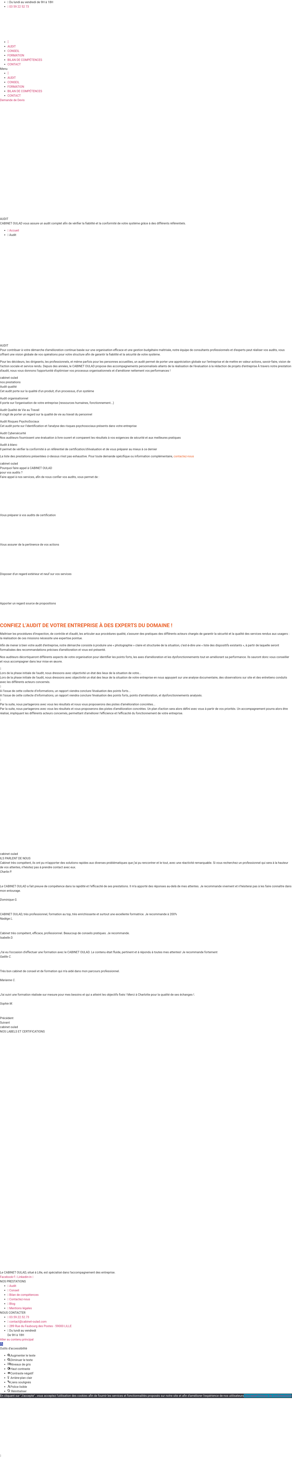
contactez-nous (184, 456)
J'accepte (250, 1395)
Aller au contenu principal (17, 1339)
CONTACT (14, 64)
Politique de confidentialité (274, 1395)
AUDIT (11, 46)
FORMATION (15, 55)
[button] (146, 69)
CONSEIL (13, 51)
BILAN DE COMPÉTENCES (24, 60)
